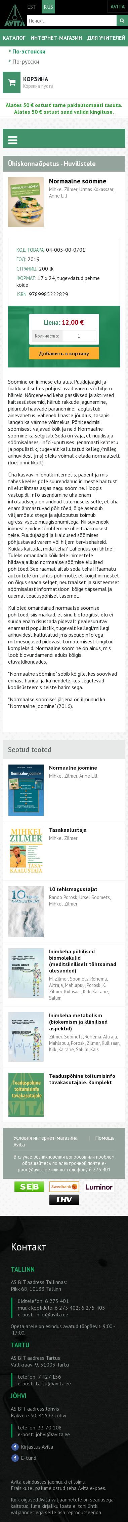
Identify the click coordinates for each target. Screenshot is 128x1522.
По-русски (25, 61)
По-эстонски (28, 51)
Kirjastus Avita (37, 1446)
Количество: (47, 336)
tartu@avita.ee (53, 1383)
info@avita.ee (52, 1314)
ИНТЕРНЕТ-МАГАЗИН (56, 37)
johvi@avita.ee (53, 1434)
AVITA (118, 6)
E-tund (28, 1457)
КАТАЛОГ (14, 37)
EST (31, 6)
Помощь (105, 1137)
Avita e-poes (91, 1488)
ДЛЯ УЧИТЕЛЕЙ (106, 37)
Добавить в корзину (64, 353)
